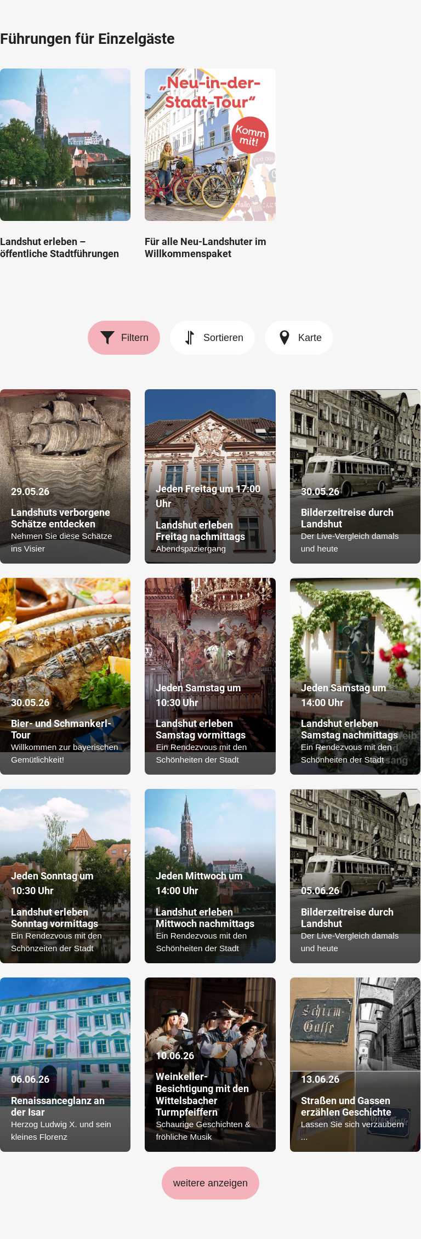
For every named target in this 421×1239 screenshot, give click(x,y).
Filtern (124, 337)
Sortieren (212, 337)
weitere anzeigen (210, 1183)
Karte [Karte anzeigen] (299, 337)
